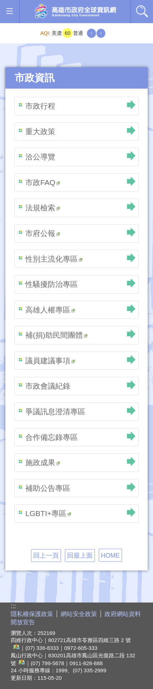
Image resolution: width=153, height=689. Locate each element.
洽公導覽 (40, 157)
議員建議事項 (50, 361)
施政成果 (42, 462)
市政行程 (40, 106)
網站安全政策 (79, 614)
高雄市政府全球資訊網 (75, 12)
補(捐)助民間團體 (56, 335)
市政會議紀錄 (47, 386)
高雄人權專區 (50, 310)
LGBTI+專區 (48, 513)
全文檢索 (142, 11)
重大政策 (40, 131)
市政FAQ (42, 182)
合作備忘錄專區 (51, 437)
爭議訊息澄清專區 (55, 411)
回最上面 (80, 555)
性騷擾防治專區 (51, 284)
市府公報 (42, 233)
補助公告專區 (47, 488)
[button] (9, 11)
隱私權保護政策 (32, 614)
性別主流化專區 (53, 259)
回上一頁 (46, 555)
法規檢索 (42, 208)
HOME (110, 555)
